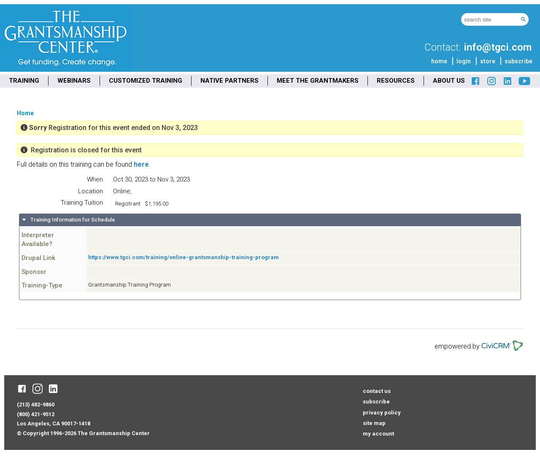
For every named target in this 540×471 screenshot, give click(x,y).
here (141, 164)
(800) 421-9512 (35, 414)
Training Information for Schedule (72, 220)
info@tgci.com (498, 47)
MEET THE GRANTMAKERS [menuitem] (318, 80)
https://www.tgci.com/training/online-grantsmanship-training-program (183, 257)
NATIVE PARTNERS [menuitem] (229, 80)
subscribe (518, 61)
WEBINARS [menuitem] (74, 80)
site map (374, 423)
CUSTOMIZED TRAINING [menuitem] (145, 80)
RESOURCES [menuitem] (396, 80)
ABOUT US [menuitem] (449, 80)
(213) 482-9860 (35, 404)
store (487, 61)
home (439, 61)
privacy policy (382, 412)
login (463, 61)
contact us (377, 391)
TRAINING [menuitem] (24, 80)
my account (378, 433)
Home (25, 113)
